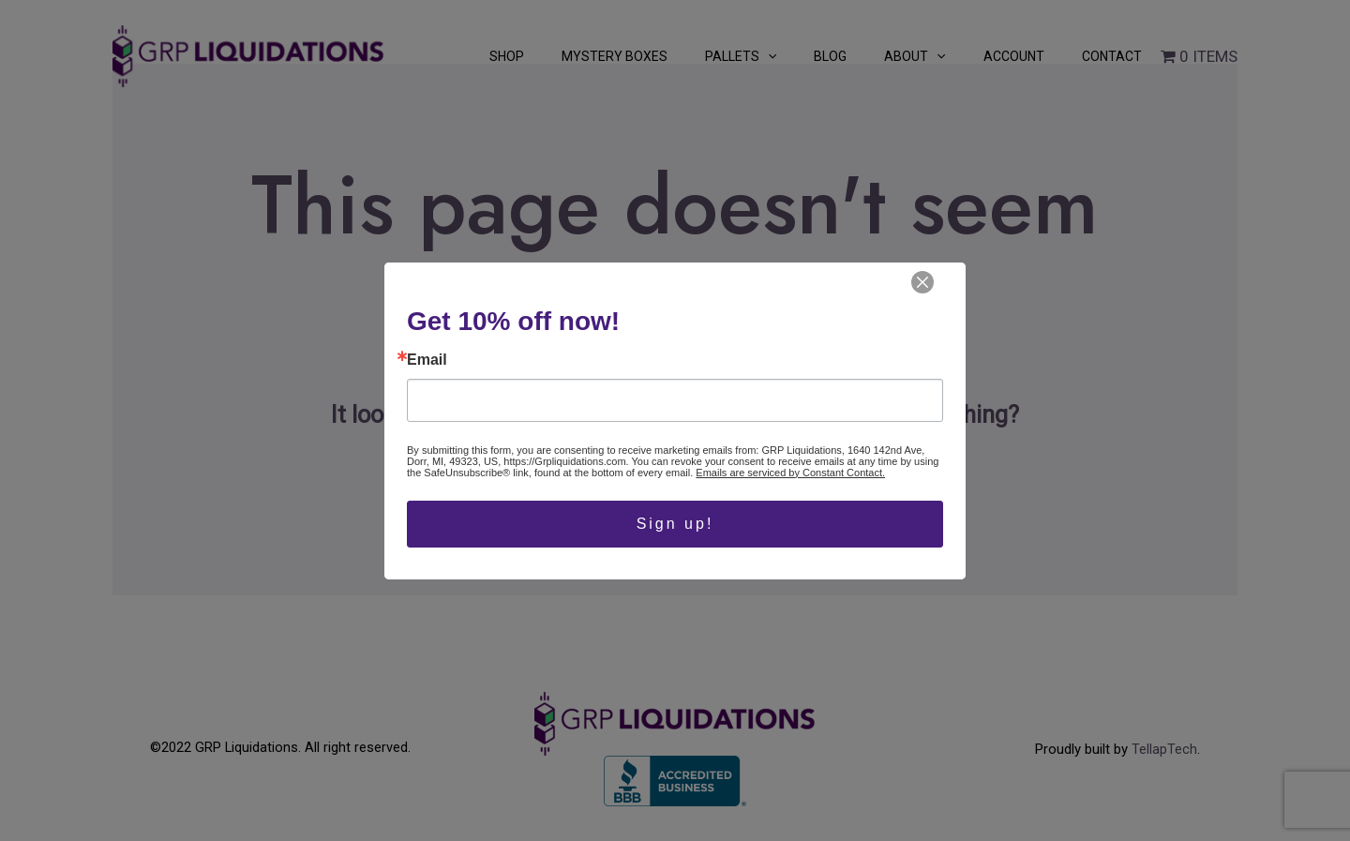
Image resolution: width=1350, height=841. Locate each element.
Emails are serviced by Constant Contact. (790, 472)
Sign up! (675, 524)
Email (427, 360)
